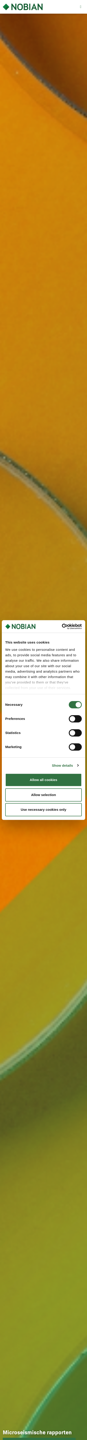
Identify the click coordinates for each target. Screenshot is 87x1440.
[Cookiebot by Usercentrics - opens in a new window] (62, 626)
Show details (62, 765)
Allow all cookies (43, 780)
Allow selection (43, 795)
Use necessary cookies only (43, 809)
